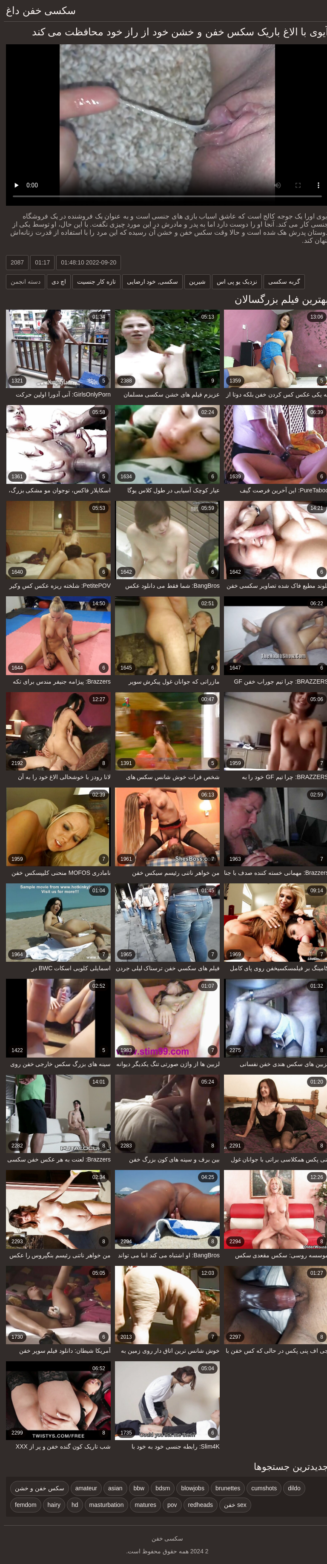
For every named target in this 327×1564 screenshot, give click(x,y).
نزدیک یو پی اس (233, 281)
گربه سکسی (280, 281)
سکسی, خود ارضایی (149, 281)
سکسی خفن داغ (37, 10)
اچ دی (55, 281)
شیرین (193, 281)
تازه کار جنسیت (92, 281)
